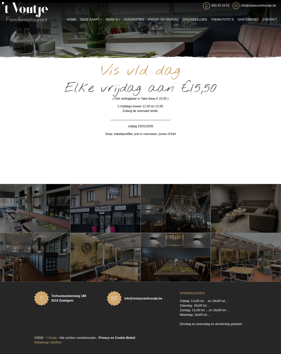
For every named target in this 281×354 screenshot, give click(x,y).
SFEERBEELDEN (195, 19)
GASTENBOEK (248, 19)
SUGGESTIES (134, 19)
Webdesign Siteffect (47, 342)
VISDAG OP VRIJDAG (163, 19)
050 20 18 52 (220, 5)
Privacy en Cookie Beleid (117, 337)
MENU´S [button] (112, 19)
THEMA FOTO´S (222, 19)
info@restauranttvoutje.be (258, 5)
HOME (71, 19)
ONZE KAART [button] (90, 19)
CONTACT (270, 19)
